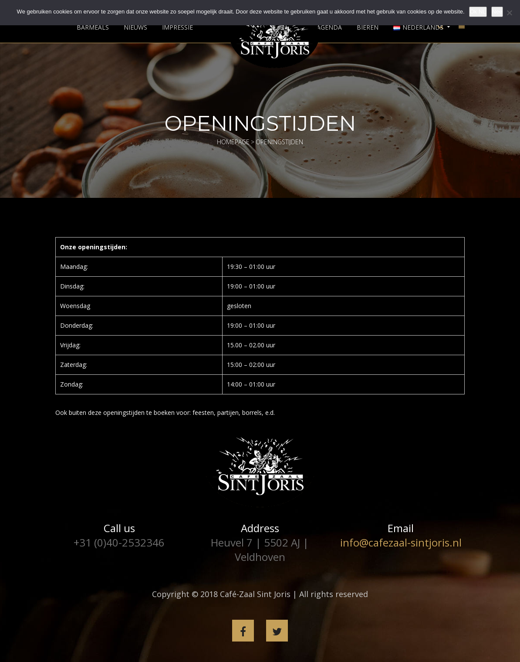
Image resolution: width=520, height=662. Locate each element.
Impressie (177, 27)
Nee (497, 11)
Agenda (329, 27)
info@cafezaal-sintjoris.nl (401, 542)
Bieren (367, 27)
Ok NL (478, 11)
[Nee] (509, 12)
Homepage (233, 142)
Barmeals (93, 27)
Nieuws (135, 27)
